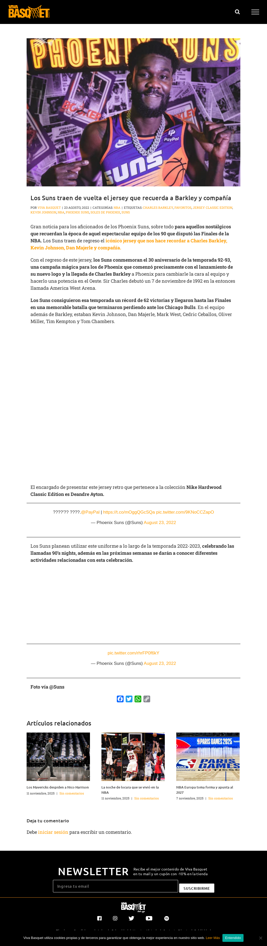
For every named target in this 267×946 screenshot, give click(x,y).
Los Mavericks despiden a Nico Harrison (58, 787)
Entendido (233, 938)
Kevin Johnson (43, 212)
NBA (117, 207)
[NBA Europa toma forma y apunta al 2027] (208, 756)
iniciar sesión (53, 832)
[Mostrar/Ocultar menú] (255, 12)
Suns (126, 212)
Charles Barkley (158, 207)
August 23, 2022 (160, 522)
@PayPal (90, 512)
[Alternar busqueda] (237, 11)
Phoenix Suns (77, 212)
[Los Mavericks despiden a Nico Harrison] (58, 756)
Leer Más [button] (213, 938)
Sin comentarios (71, 793)
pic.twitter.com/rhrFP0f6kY (133, 653)
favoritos (182, 207)
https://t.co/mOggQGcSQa (129, 512)
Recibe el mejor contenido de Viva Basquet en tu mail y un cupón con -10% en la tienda (170, 871)
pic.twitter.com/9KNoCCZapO (185, 512)
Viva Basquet (49, 207)
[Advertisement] (133, 366)
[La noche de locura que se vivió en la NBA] (133, 756)
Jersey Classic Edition (212, 207)
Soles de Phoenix (105, 212)
